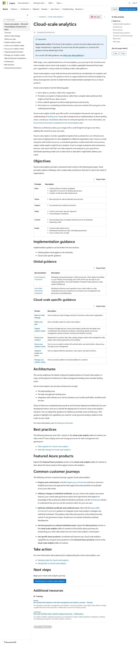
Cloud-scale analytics (55, 17)
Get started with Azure (128, 9)
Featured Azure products (121, 33)
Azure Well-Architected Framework (39, 290)
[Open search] (129, 3)
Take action (117, 38)
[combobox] (15, 20)
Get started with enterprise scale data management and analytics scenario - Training (63, 602)
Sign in (135, 3)
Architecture (95, 500)
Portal (115, 9)
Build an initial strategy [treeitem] (12, 36)
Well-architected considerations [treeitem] (15, 58)
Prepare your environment (76, 482)
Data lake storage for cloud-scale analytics (54, 449)
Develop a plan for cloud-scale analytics (53, 560)
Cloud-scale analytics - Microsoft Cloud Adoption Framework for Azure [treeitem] (16, 27)
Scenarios (42, 17)
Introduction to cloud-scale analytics (52, 563)
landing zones (52, 116)
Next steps (116, 42)
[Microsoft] (4, 3)
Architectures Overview (64, 423)
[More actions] (104, 17)
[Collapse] (27, 15)
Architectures (117, 27)
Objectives (116, 21)
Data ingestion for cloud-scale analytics (53, 446)
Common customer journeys (123, 36)
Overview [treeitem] (7, 33)
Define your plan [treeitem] (10, 39)
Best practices (117, 30)
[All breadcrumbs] (35, 17)
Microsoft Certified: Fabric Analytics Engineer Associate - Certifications (58, 614)
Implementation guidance (122, 24)
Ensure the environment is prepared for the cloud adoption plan (58, 123)
